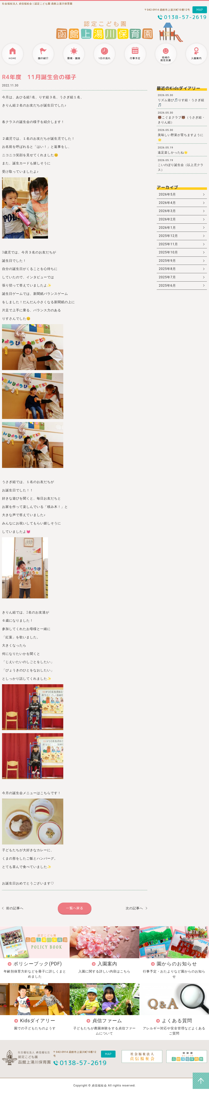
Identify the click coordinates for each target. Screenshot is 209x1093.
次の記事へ (134, 908)
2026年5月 (167, 194)
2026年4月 (167, 203)
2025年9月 (167, 261)
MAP (200, 10)
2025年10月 (168, 252)
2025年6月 (167, 285)
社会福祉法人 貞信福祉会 (17, 3)
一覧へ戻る (74, 908)
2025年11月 (168, 244)
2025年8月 (167, 269)
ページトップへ (201, 1081)
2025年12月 (168, 236)
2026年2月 (167, 219)
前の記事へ (14, 908)
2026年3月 (167, 211)
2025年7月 (167, 277)
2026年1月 (167, 228)
